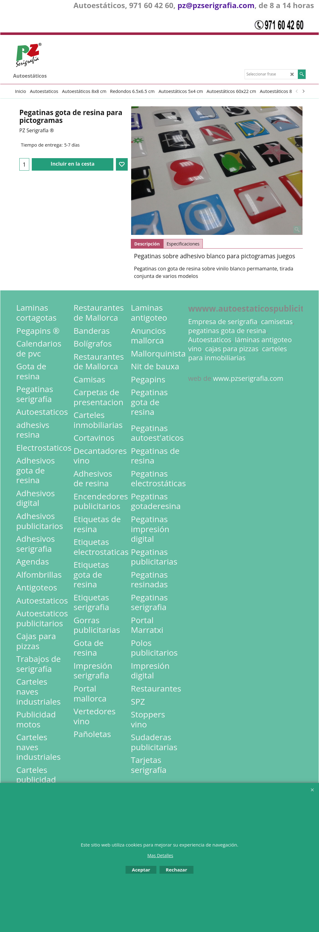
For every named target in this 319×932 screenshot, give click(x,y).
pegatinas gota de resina (227, 330)
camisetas (277, 321)
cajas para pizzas (232, 348)
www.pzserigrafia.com (248, 378)
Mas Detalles (160, 855)
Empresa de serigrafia (222, 321)
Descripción (147, 244)
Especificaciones (183, 244)
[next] (303, 91)
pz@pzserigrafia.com (216, 5)
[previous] (297, 91)
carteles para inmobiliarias (237, 353)
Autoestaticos (209, 339)
